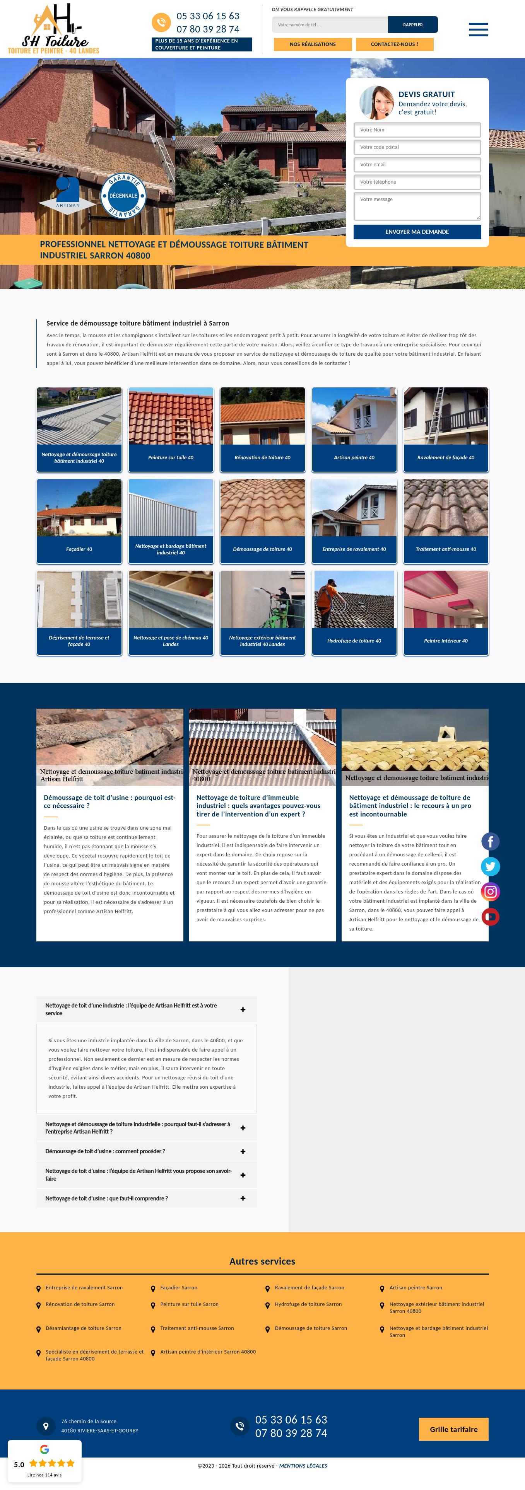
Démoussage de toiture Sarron (311, 1328)
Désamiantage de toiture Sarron (84, 1328)
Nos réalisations (313, 44)
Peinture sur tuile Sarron (190, 1304)
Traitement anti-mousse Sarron (197, 1328)
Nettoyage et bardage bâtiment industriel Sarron (439, 1331)
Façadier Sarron (179, 1287)
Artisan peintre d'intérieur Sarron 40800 (208, 1352)
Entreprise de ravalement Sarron (84, 1287)
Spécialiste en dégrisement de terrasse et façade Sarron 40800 (95, 1355)
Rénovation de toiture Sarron (80, 1304)
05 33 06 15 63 (208, 15)
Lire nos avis (44, 1475)
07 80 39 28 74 (208, 29)
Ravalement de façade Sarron (309, 1287)
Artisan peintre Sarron (416, 1287)
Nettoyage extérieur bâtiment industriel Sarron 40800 (437, 1307)
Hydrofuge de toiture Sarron (308, 1304)
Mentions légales (303, 1466)
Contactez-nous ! (394, 44)
